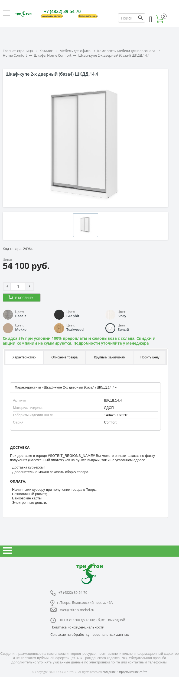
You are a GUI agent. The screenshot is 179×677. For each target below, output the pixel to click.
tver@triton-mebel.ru (77, 609)
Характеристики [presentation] (24, 357)
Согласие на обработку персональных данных (89, 634)
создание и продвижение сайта (125, 672)
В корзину (24, 298)
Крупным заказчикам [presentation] (109, 357)
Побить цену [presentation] (150, 357)
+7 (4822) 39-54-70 (62, 11)
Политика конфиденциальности (77, 627)
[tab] (24, 357)
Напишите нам (87, 16)
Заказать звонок (52, 16)
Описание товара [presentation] (64, 357)
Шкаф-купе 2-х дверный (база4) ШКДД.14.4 (113, 55)
